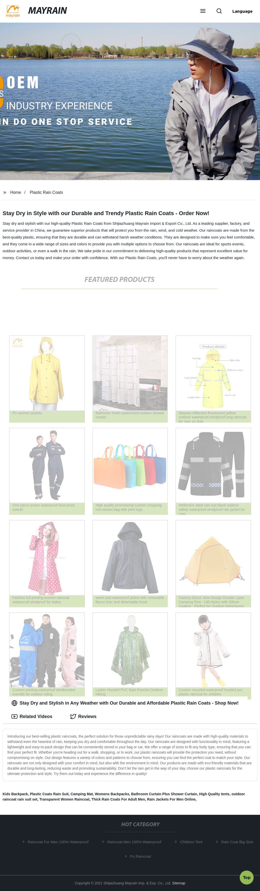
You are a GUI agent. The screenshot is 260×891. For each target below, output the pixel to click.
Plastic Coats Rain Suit (49, 794)
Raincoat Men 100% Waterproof (136, 842)
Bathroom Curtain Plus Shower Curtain (164, 794)
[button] (202, 11)
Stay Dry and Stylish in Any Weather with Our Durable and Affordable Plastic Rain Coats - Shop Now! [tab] (124, 703)
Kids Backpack (15, 794)
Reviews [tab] (83, 716)
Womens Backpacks (112, 794)
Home (15, 192)
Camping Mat (82, 794)
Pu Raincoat (142, 856)
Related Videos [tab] (31, 716)
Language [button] (242, 11)
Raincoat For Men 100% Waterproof (59, 842)
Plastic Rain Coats (46, 192)
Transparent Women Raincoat (64, 799)
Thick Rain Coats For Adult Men (118, 799)
